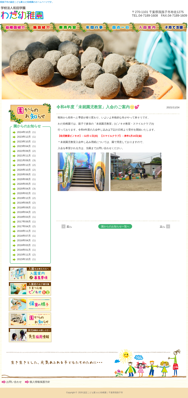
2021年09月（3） (27, 160)
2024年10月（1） (27, 132)
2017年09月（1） (27, 221)
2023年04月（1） (27, 146)
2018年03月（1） (27, 216)
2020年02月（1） (27, 193)
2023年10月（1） (27, 141)
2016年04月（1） (27, 240)
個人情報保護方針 (40, 381)
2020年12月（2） (27, 164)
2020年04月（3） (27, 188)
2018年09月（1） (27, 207)
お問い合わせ (14, 381)
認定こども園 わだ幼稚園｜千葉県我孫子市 (103, 392)
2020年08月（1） (27, 179)
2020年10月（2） (27, 169)
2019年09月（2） (27, 202)
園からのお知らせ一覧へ (115, 226)
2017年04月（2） (27, 226)
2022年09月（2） (27, 150)
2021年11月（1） (27, 155)
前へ (69, 226)
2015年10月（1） (27, 259)
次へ (162, 226)
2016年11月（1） (27, 230)
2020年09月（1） (27, 174)
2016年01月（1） (27, 249)
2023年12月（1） (27, 136)
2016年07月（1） (27, 235)
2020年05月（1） (27, 183)
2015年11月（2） (27, 254)
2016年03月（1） (27, 245)
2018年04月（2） (27, 212)
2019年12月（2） (27, 198)
